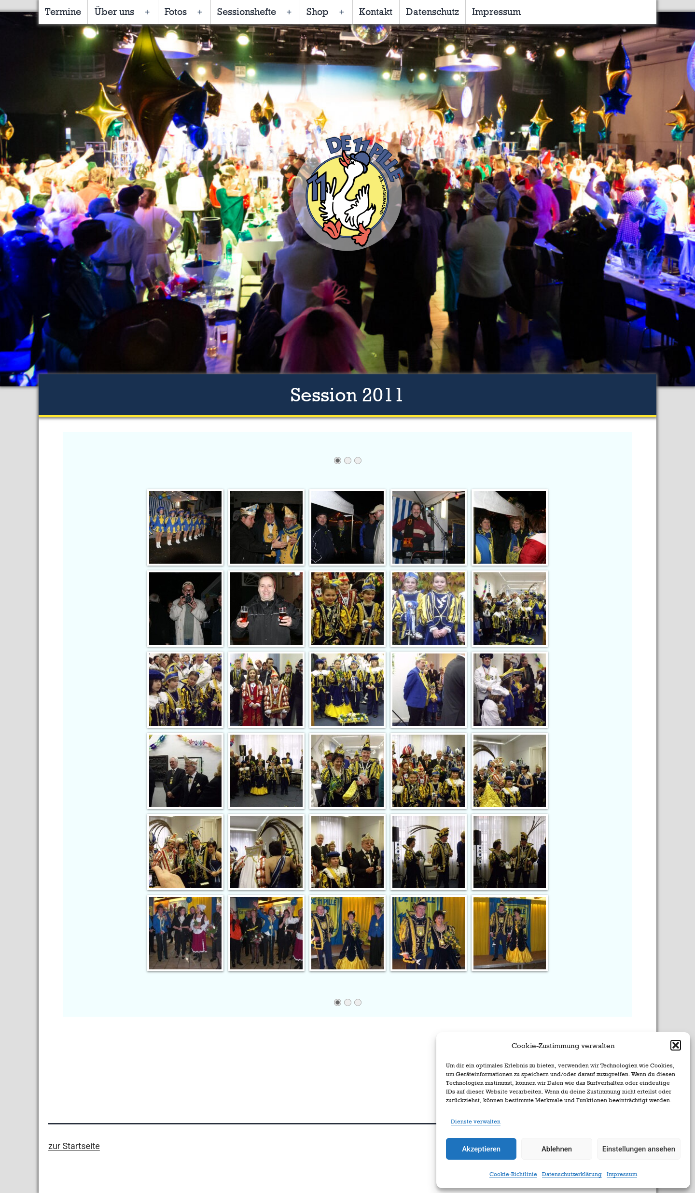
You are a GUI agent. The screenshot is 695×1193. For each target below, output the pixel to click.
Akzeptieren (481, 1149)
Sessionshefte (246, 11)
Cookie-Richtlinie (513, 1174)
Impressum (622, 1174)
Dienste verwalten (475, 1121)
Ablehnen (557, 1149)
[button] (676, 1045)
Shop (317, 11)
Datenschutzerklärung (572, 1174)
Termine (63, 11)
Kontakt (375, 11)
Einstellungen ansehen (638, 1149)
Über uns (114, 11)
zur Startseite (74, 1146)
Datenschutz (432, 11)
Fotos (176, 11)
